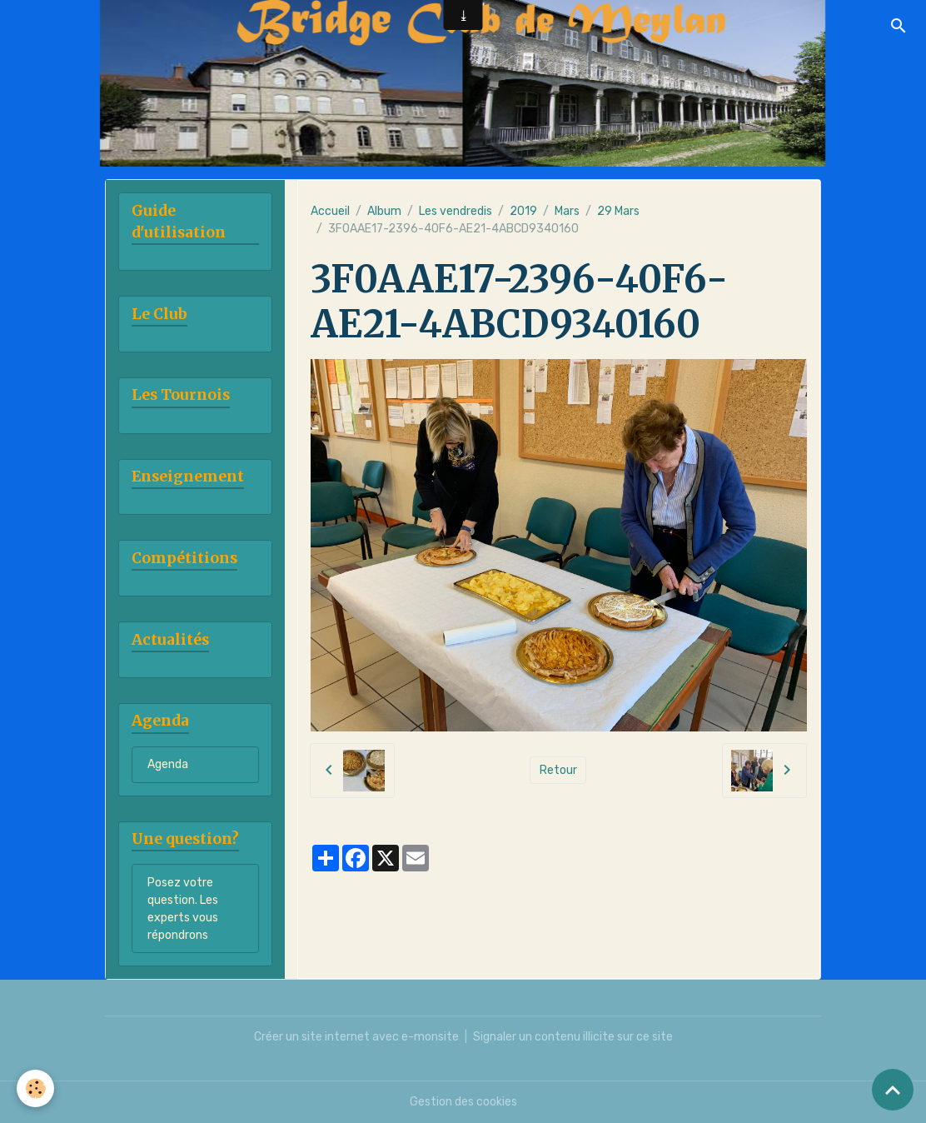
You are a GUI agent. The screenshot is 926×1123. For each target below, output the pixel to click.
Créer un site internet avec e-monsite (356, 1037)
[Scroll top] (893, 1090)
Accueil (330, 211)
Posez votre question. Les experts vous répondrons (182, 909)
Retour (558, 770)
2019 (523, 211)
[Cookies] (35, 1088)
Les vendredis (455, 211)
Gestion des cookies (463, 1102)
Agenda (167, 764)
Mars (567, 211)
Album (384, 211)
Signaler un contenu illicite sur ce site (573, 1037)
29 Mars (618, 211)
